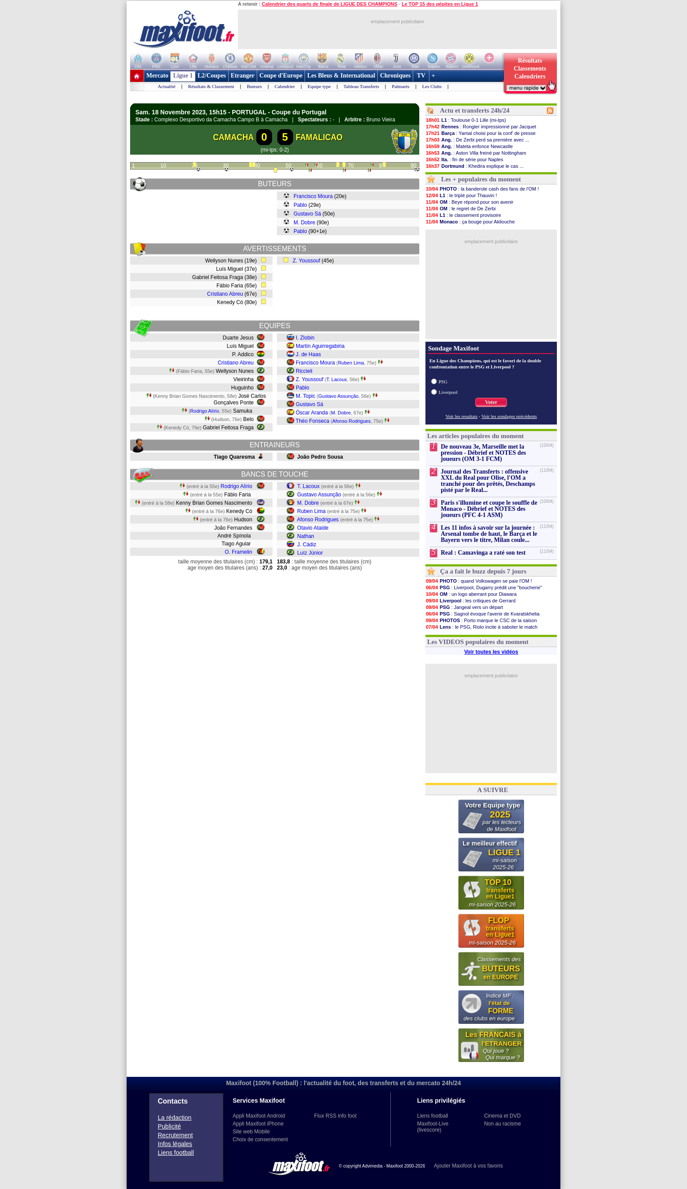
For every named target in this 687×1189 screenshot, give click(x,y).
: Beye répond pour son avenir (469, 202)
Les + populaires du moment (481, 179)
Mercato (157, 75)
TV (421, 75)
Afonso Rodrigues (352, 421)
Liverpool (448, 392)
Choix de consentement (260, 1139)
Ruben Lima (351, 362)
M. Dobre (304, 222)
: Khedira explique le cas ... (474, 166)
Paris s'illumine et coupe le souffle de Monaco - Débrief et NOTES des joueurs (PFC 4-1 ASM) (489, 508)
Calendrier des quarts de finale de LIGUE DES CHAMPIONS (329, 4)
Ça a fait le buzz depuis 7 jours (483, 571)
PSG (443, 381)
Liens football (176, 1152)
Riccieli (304, 371)
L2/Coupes (212, 75)
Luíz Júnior (310, 553)
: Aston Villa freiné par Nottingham (475, 153)
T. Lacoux (336, 379)
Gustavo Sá (307, 214)
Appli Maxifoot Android (259, 1116)
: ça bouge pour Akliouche (470, 221)
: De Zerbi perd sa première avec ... (477, 139)
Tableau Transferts (361, 86)
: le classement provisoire (463, 215)
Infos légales (175, 1143)
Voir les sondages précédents (509, 416)
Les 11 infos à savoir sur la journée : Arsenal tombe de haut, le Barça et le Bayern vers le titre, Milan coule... (489, 533)
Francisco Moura (313, 196)
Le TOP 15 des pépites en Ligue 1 (440, 4)
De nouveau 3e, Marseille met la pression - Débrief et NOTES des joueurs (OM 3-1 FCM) (483, 452)
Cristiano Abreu (225, 294)
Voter (491, 402)
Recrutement (175, 1135)
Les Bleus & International (341, 75)
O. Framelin (238, 552)
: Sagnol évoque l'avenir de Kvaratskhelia (482, 613)
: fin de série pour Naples (464, 159)
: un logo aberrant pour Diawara (471, 594)
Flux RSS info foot (335, 1116)
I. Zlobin (305, 338)
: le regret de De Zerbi (460, 208)
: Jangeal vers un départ (464, 607)
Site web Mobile (251, 1132)
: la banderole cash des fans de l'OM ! (482, 188)
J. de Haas (308, 354)
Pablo (300, 205)
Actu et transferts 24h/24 (475, 110)
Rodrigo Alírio (204, 411)
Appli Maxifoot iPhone (258, 1124)
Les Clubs (432, 86)
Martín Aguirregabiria (320, 346)
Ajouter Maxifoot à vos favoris (468, 1166)
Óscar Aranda (312, 413)
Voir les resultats (462, 416)
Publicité (169, 1126)
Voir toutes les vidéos (491, 652)
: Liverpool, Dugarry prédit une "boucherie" (483, 587)
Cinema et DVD (502, 1116)
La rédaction (174, 1117)
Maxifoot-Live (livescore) (432, 1127)
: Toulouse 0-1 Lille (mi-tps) (465, 120)
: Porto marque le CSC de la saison (481, 620)
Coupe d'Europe (280, 75)
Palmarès (400, 86)
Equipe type (319, 86)
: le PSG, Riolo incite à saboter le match (481, 627)
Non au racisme (502, 1124)
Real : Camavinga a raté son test (483, 552)
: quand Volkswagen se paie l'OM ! (478, 581)
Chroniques (395, 75)
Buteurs (254, 86)
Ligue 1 (183, 75)
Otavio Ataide (312, 528)
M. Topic (305, 396)
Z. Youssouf (306, 261)
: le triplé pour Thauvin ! (461, 195)
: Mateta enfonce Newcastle (469, 146)
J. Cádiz (306, 544)
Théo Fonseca (312, 421)
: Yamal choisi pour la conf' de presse (480, 133)
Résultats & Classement (211, 86)
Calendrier (285, 86)
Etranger (243, 75)
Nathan (305, 536)
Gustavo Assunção (339, 396)
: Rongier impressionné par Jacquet (480, 126)
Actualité (166, 86)
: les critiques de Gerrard (470, 600)
